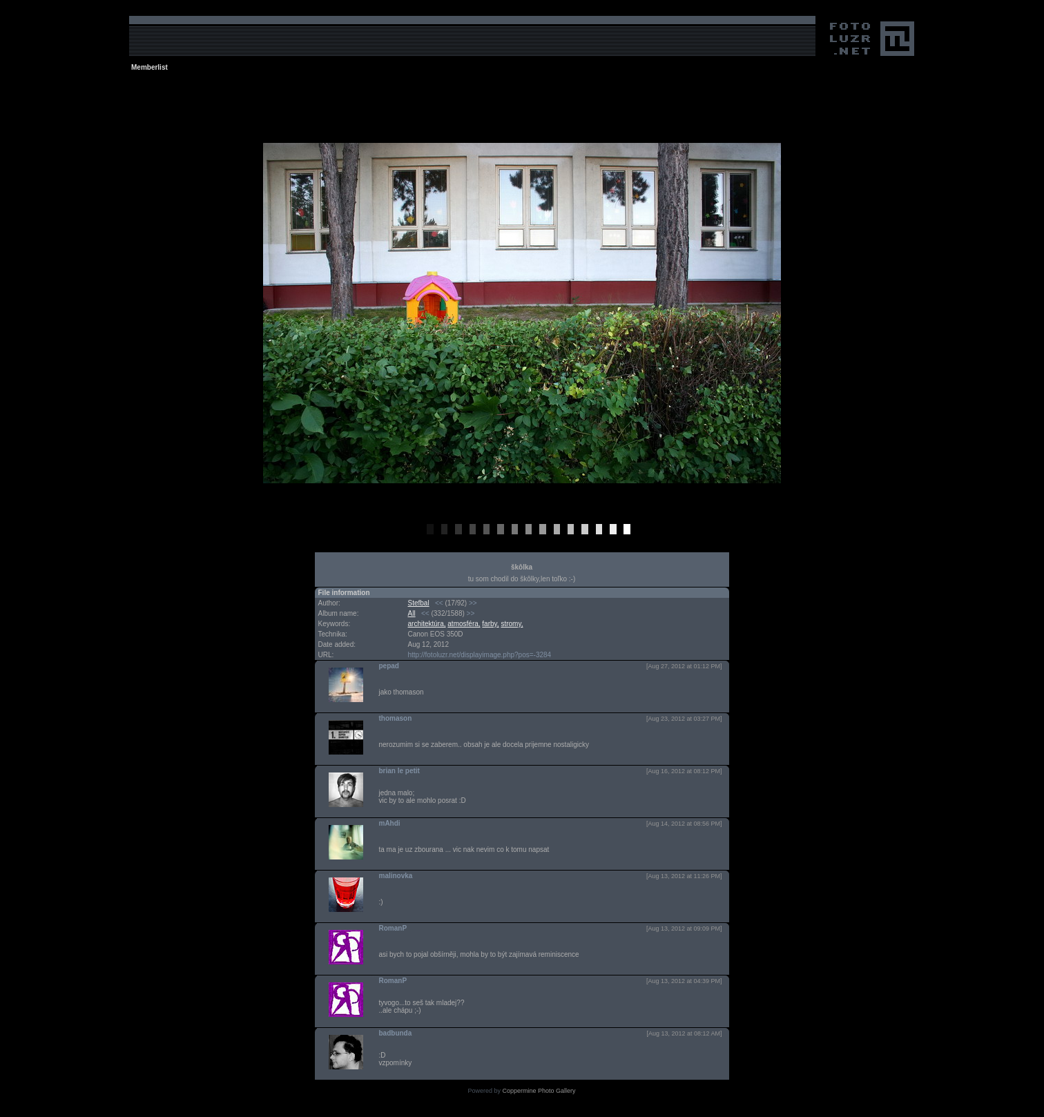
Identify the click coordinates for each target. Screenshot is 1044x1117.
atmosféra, (463, 624)
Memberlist (149, 67)
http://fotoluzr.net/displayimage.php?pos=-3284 (480, 655)
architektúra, (427, 624)
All (412, 613)
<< (439, 603)
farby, (490, 624)
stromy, (512, 624)
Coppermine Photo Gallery (538, 1090)
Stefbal (418, 603)
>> (473, 603)
